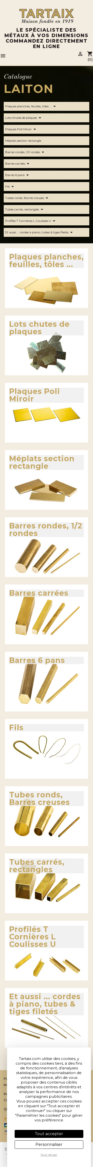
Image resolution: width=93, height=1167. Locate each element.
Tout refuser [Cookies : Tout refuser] (48, 1155)
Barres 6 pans (18, 175)
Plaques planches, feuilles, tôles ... (31, 106)
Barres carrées (18, 164)
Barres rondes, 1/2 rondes (25, 152)
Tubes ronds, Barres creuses (27, 198)
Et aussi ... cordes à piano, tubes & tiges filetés (39, 232)
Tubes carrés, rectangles (25, 209)
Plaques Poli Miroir (21, 129)
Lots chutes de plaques (24, 118)
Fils (10, 187)
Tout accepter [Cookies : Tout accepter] (49, 1133)
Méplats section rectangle (26, 141)
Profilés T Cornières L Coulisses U (31, 221)
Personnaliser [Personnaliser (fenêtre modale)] (48, 1144)
